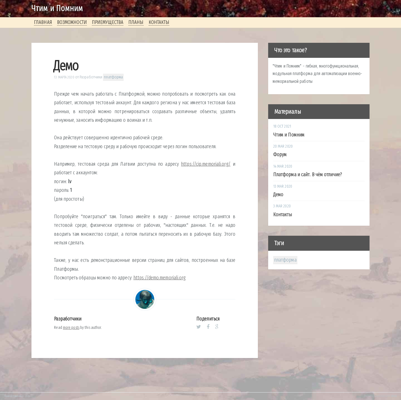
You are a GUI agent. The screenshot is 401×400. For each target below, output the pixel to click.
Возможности (72, 22)
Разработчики (91, 76)
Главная (43, 22)
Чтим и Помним (57, 8)
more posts (71, 327)
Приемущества (107, 22)
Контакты (159, 22)
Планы (136, 22)
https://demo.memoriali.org (159, 278)
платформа (113, 76)
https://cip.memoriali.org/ (206, 164)
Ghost (394, 396)
